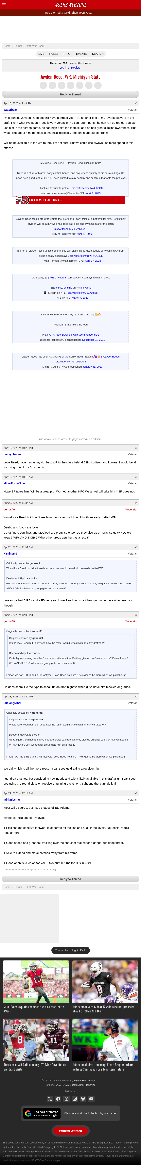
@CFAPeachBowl (57, 334)
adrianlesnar (12, 799)
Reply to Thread (70, 94)
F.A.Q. (67, 53)
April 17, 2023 (93, 260)
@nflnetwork (83, 287)
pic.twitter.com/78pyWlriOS (84, 334)
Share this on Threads (61, 85)
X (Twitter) (50, 1099)
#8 (136, 793)
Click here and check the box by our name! (90, 1113)
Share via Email (98, 85)
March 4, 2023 (80, 297)
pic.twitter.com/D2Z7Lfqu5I (83, 292)
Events (81, 53)
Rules (54, 53)
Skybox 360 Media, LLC (85, 1080)
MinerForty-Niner (15, 483)
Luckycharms (12, 454)
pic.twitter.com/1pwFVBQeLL (86, 255)
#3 (136, 476)
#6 (136, 614)
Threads (66, 1099)
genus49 (9, 509)
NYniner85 (10, 553)
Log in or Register (70, 67)
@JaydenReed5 (110, 356)
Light (75, 950)
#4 (136, 502)
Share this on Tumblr (70, 85)
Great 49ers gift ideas (46, 200)
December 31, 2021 (93, 339)
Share (137, 4)
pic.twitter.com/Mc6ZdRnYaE (70, 228)
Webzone (70, 4)
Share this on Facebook (52, 85)
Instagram (75, 1099)
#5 (136, 547)
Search (98, 53)
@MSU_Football (57, 277)
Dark (83, 950)
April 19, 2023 (85, 233)
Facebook (58, 1099)
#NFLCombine (64, 287)
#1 (136, 103)
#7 (136, 696)
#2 (136, 447)
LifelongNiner (12, 703)
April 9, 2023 (93, 193)
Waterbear (10, 109)
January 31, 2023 (92, 366)
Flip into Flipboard (79, 85)
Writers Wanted (70, 1131)
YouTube (91, 1099)
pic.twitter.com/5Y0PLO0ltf (71, 361)
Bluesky (83, 1099)
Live (41, 53)
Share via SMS (89, 85)
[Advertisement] (70, 29)
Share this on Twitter (43, 85)
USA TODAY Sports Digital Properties (76, 1085)
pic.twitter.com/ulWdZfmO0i (87, 188)
